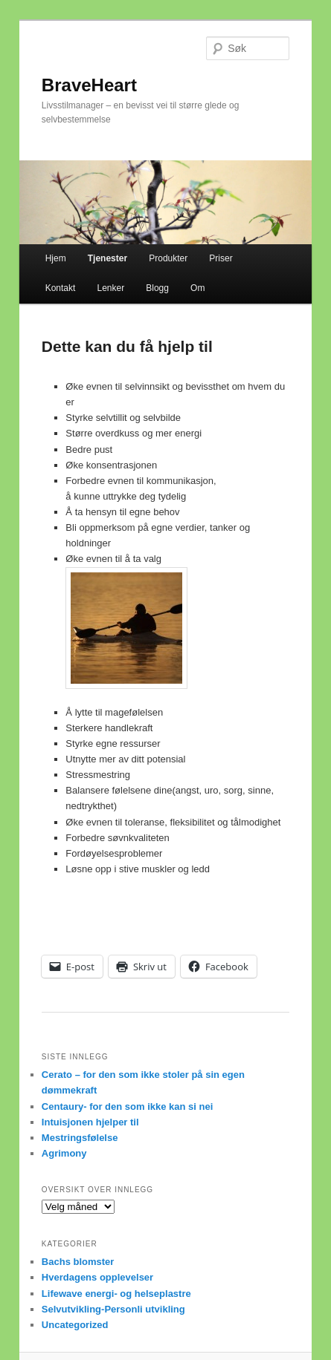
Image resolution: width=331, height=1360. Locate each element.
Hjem (55, 258)
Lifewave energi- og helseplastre (116, 1293)
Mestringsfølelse (80, 1137)
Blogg (157, 288)
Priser (220, 258)
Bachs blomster (78, 1261)
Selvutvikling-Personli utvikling (113, 1309)
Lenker (110, 288)
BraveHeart (89, 85)
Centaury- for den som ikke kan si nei (127, 1106)
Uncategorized (75, 1324)
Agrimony (64, 1153)
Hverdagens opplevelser (97, 1277)
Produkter (168, 258)
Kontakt (60, 288)
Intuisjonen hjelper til (90, 1122)
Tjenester (107, 258)
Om (197, 288)
